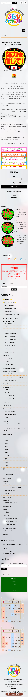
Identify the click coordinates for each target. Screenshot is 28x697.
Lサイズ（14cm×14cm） (10, 336)
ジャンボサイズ (8, 323)
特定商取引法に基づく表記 (9, 553)
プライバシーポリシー (8, 551)
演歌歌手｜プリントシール (11, 502)
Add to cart (14, 186)
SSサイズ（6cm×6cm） (10, 349)
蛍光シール (7, 361)
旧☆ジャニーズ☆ (7, 409)
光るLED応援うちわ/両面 (10, 308)
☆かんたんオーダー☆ (8, 387)
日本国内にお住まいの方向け (14, 191)
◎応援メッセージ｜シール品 (9, 371)
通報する (14, 195)
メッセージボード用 (9, 399)
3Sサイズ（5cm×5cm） (10, 352)
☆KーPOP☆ (6, 421)
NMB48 (6, 443)
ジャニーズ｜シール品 (10, 411)
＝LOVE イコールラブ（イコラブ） (13, 487)
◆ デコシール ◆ (7, 355)
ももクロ (7, 493)
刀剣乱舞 (5, 509)
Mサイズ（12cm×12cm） (11, 339)
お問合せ (5, 548)
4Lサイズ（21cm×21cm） (11, 327)
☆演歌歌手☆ (6, 500)
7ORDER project (9, 474)
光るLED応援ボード (9, 311)
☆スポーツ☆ (6, 515)
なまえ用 (7, 392)
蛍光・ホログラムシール (10, 380)
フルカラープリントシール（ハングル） (14, 377)
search (14, 2)
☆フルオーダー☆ (7, 405)
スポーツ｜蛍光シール (10, 524)
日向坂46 (7, 462)
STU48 (6, 452)
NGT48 (6, 449)
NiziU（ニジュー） (9, 484)
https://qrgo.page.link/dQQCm (14, 131)
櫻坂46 (6, 459)
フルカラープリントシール (11, 374)
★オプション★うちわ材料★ (9, 368)
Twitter (14, 584)
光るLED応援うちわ (9, 305)
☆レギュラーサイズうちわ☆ (9, 528)
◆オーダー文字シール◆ (8, 321)
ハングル (7, 402)
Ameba (14, 590)
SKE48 (6, 440)
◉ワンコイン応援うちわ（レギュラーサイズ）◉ (14, 318)
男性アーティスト (7, 478)
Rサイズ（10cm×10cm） (11, 342)
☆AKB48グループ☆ (7, 434)
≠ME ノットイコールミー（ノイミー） (14, 490)
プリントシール (8, 358)
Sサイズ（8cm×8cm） (10, 345)
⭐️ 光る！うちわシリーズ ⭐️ (9, 302)
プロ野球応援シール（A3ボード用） (13, 518)
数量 (14, 176)
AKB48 (6, 437)
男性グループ (6, 469)
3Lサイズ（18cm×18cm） (11, 330)
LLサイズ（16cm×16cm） (11, 333)
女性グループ (6, 481)
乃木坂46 (7, 455)
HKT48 (6, 446)
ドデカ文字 (5, 384)
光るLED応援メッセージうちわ (12, 314)
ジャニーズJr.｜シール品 (10, 414)
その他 (6, 417)
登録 (4, 568)
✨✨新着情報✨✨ (7, 299)
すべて (4, 259)
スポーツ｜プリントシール (11, 521)
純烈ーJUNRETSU (7, 506)
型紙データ (5, 534)
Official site (14, 578)
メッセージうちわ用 (9, 395)
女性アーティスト (7, 497)
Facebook (14, 587)
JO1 (5, 471)
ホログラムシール (9, 364)
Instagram (14, 581)
